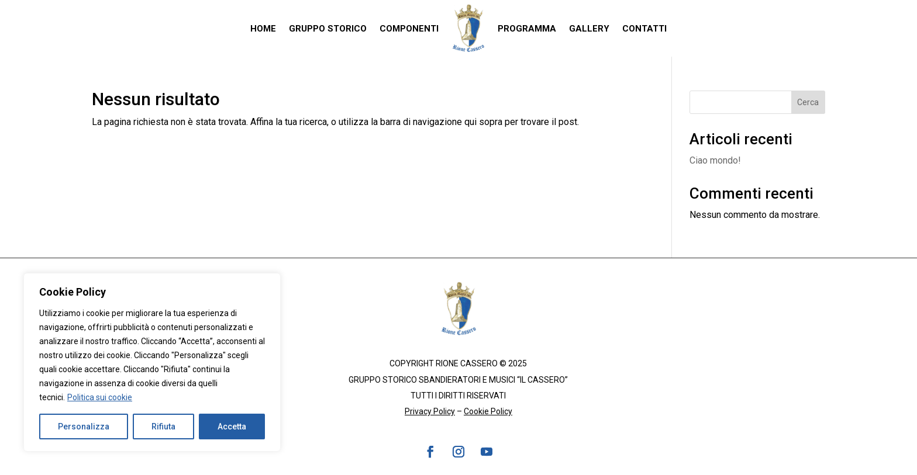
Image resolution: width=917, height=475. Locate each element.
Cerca (808, 102)
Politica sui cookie (99, 397)
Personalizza (83, 426)
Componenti (409, 28)
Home (263, 28)
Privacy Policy (430, 411)
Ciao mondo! (715, 160)
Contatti (644, 28)
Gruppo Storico (328, 28)
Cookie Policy (488, 411)
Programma (527, 28)
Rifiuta (163, 426)
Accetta (232, 426)
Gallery (589, 28)
